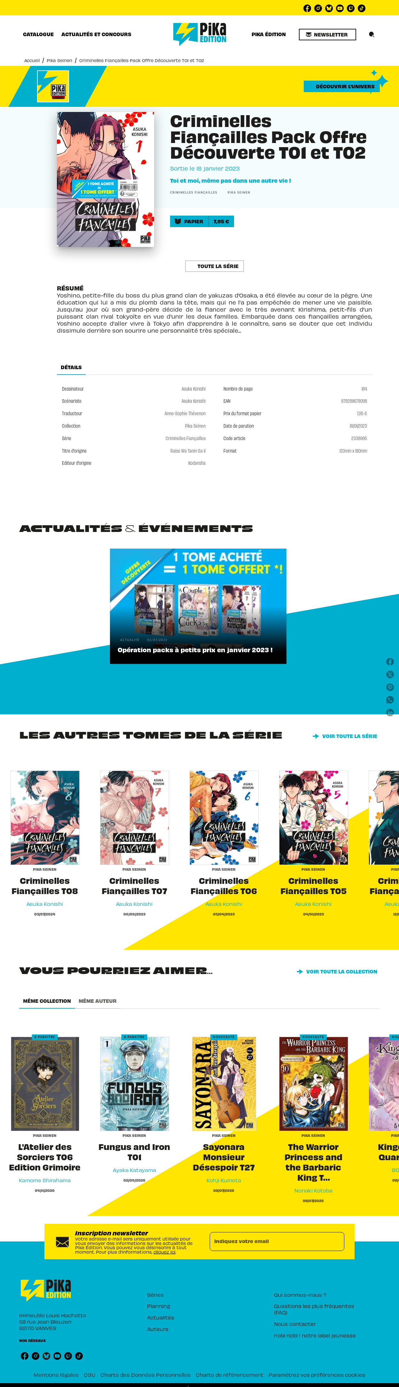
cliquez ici (164, 1252)
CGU (89, 1374)
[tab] (38, 34)
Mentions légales (56, 1374)
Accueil (32, 60)
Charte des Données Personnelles (145, 1374)
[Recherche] (372, 35)
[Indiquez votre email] (269, 1241)
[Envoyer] (336, 1241)
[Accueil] (200, 34)
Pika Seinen (59, 60)
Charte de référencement (229, 1374)
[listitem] (307, 8)
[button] (327, 34)
